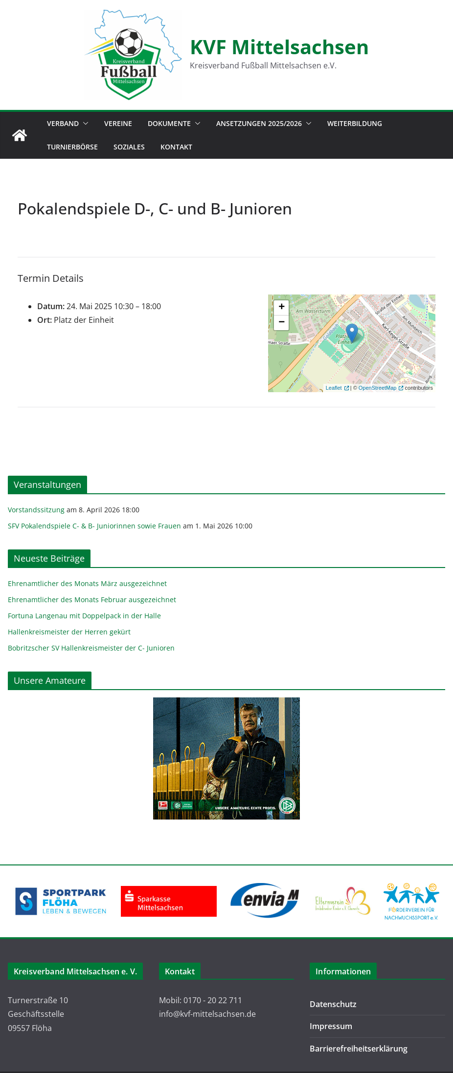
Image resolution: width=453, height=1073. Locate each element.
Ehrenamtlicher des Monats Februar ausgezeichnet (92, 599)
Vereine (118, 123)
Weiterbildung (354, 123)
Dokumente (169, 123)
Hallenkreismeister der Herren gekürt (69, 631)
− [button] (281, 323)
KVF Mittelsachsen (279, 46)
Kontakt (176, 146)
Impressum (331, 1026)
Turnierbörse (72, 146)
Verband (63, 123)
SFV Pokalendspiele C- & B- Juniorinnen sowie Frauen (94, 525)
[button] (84, 123)
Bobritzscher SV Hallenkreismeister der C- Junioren (91, 647)
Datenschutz (333, 1004)
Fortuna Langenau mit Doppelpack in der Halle (84, 615)
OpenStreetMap (378, 388)
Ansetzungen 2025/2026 (259, 123)
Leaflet (334, 388)
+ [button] (281, 307)
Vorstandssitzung (36, 509)
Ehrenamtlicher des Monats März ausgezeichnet (87, 583)
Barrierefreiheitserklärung (359, 1048)
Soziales (129, 146)
